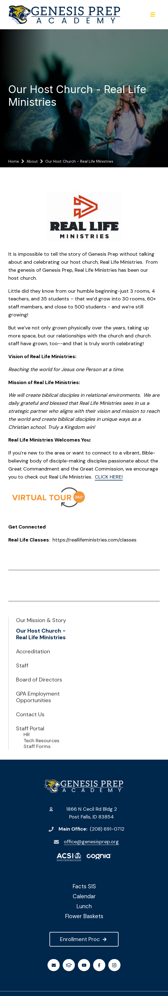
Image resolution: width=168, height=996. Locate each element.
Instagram (114, 965)
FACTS (69, 965)
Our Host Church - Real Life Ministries (41, 634)
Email (54, 965)
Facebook (99, 965)
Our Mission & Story (41, 620)
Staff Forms (37, 747)
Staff (22, 665)
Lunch (84, 906)
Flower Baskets (84, 916)
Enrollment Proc (84, 939)
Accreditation (33, 651)
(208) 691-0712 (107, 829)
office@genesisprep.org (91, 841)
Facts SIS (84, 886)
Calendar (84, 896)
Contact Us (30, 714)
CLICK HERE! (109, 477)
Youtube (84, 965)
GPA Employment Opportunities (38, 697)
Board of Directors (39, 679)
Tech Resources (41, 741)
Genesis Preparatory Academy (83, 786)
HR (26, 735)
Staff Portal (30, 728)
